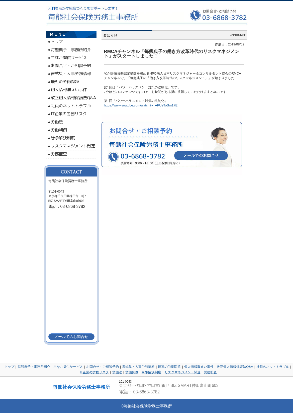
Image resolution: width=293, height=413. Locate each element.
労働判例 (131, 372)
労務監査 (210, 372)
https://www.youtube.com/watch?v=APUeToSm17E (141, 105)
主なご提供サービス (68, 367)
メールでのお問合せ (71, 336)
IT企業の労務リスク (94, 372)
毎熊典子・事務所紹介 (34, 367)
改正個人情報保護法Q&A (235, 367)
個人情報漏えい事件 (199, 367)
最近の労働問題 (169, 367)
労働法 (117, 372)
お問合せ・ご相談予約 (102, 367)
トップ (9, 367)
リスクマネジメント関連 (183, 372)
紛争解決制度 (151, 372)
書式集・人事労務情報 (138, 367)
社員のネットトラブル (272, 367)
